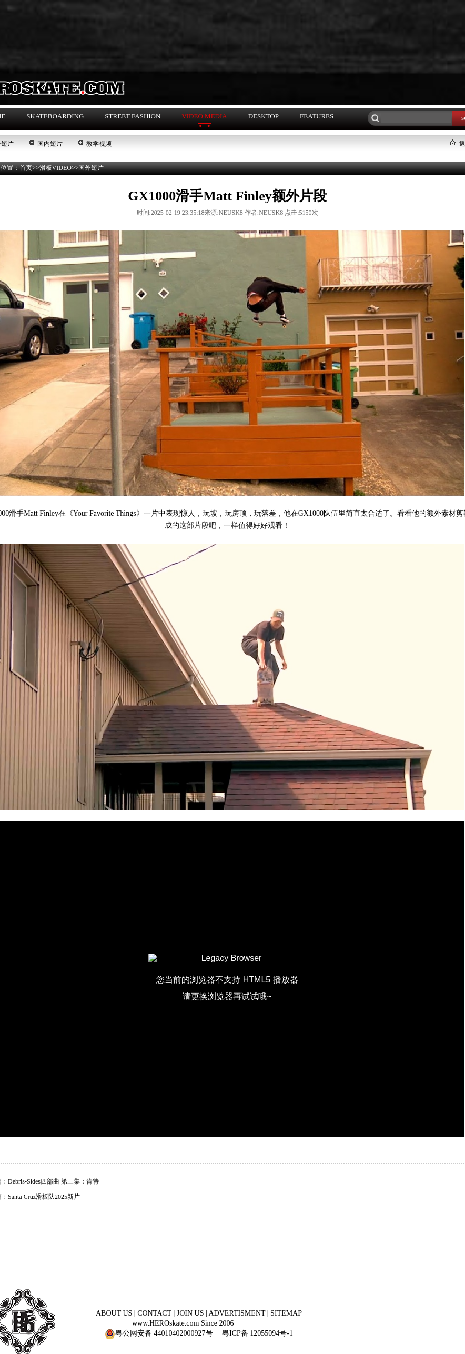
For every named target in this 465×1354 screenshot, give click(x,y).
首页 (25, 168)
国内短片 (50, 143)
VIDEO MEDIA (204, 116)
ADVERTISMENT (238, 1313)
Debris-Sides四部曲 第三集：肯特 (53, 1181)
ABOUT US (115, 1313)
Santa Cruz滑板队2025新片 (44, 1196)
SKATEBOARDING (55, 116)
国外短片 (91, 168)
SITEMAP (286, 1313)
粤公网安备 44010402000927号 (159, 1333)
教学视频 (99, 143)
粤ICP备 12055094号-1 (257, 1333)
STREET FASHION (132, 116)
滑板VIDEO (55, 168)
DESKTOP (263, 116)
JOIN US (191, 1313)
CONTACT (155, 1313)
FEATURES (316, 116)
